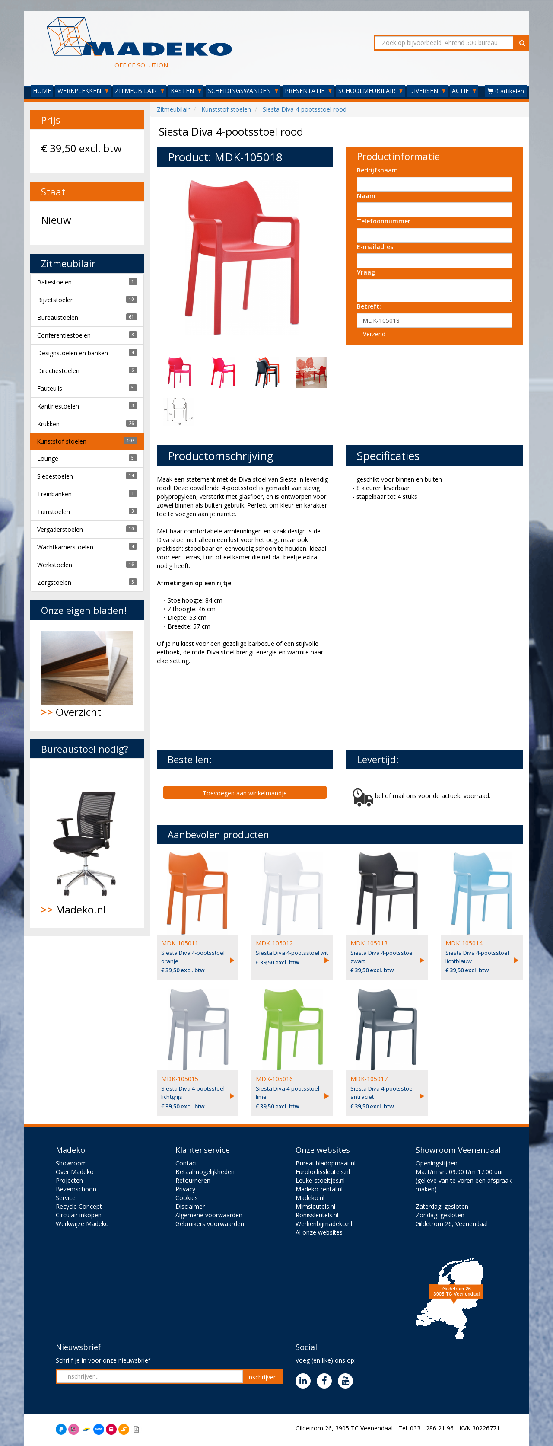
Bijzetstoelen (55, 300)
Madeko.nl (87, 842)
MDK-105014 (464, 943)
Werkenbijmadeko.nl (324, 1223)
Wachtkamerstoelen (65, 547)
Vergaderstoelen (60, 529)
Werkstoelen (54, 565)
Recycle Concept (79, 1206)
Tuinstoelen (53, 512)
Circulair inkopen (79, 1215)
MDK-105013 (369, 943)
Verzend (374, 334)
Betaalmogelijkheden (205, 1172)
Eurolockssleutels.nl (323, 1172)
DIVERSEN (427, 90)
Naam (366, 196)
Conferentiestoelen (64, 335)
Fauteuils (49, 388)
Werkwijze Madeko (82, 1223)
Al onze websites (319, 1232)
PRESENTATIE (308, 90)
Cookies (186, 1198)
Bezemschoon (76, 1189)
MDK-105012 (274, 943)
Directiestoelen (58, 371)
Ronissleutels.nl (317, 1215)
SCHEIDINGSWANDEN (243, 90)
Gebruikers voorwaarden (209, 1223)
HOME (42, 90)
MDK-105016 (274, 1079)
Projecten (69, 1180)
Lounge (47, 458)
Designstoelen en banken (72, 353)
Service (66, 1198)
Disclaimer (190, 1206)
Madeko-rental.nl (319, 1189)
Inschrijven (262, 1377)
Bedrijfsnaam (377, 170)
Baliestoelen (54, 282)
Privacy (185, 1189)
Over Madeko (75, 1172)
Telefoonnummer (383, 221)
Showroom (71, 1163)
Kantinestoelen (58, 406)
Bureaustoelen (57, 317)
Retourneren (192, 1180)
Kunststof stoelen (61, 441)
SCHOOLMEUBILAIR (370, 90)
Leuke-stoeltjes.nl (320, 1180)
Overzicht (87, 675)
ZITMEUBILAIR (139, 90)
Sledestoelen (55, 476)
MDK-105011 (179, 943)
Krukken (48, 424)
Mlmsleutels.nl (315, 1206)
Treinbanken (54, 494)
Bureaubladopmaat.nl (326, 1163)
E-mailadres (375, 247)
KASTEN (186, 90)
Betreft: (369, 306)
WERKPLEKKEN (82, 90)
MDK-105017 (369, 1079)
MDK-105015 (179, 1079)
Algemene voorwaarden (208, 1215)
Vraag (366, 272)
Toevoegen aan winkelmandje (245, 793)
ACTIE (464, 90)
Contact (186, 1163)
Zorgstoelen (54, 582)
